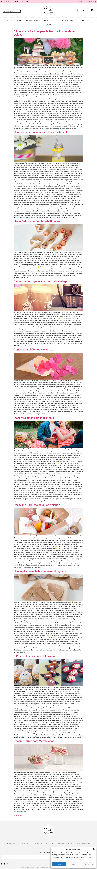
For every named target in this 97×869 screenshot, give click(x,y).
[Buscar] (20, 11)
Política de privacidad (25, 843)
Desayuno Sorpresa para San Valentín (37, 505)
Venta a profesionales (89, 1)
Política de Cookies (41, 843)
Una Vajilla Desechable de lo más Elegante (40, 571)
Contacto (48, 24)
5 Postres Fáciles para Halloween (34, 656)
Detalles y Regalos (50, 20)
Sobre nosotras (76, 1)
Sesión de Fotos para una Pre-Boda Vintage (40, 281)
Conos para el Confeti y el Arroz (33, 349)
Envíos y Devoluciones (83, 843)
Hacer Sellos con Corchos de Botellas (37, 221)
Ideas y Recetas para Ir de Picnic (34, 417)
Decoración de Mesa (33, 20)
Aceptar (59, 864)
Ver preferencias (88, 864)
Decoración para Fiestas (15, 20)
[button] (93, 849)
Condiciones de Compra (64, 843)
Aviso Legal (11, 843)
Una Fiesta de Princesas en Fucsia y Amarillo (41, 132)
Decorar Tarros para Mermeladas (34, 741)
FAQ (52, 843)
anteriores (18, 815)
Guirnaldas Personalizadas (68, 20)
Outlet (82, 20)
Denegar (73, 864)
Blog (89, 20)
